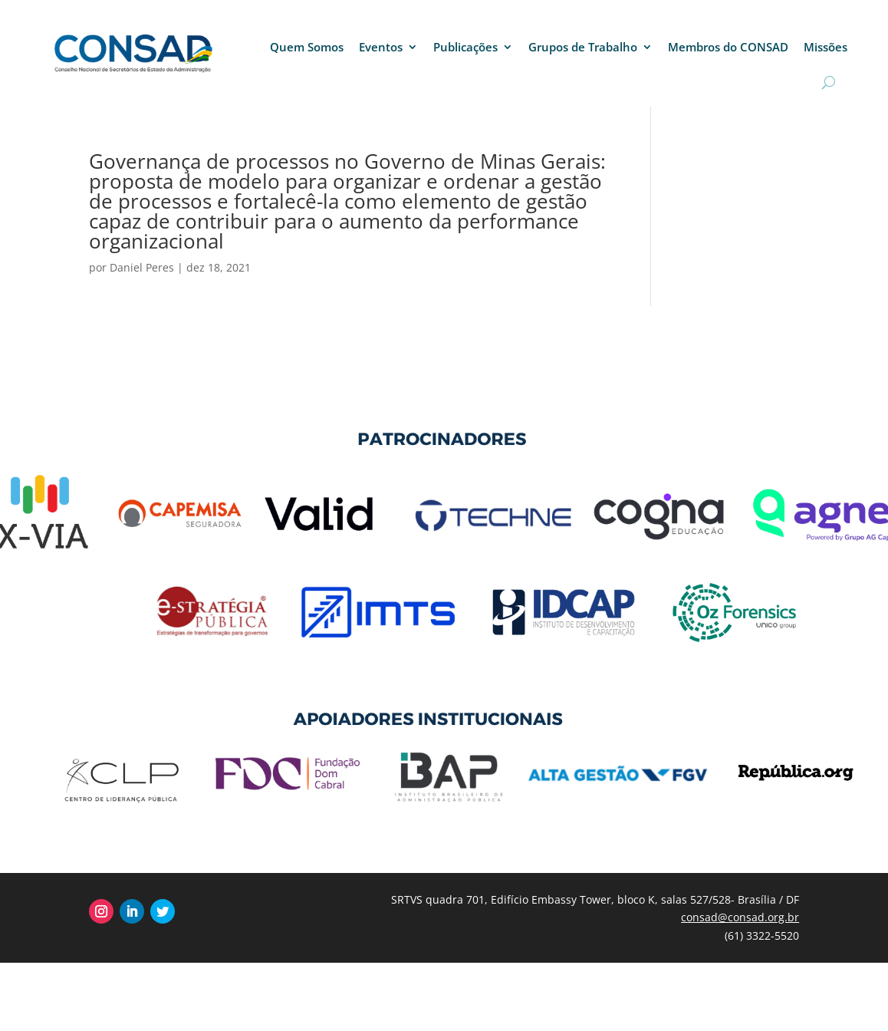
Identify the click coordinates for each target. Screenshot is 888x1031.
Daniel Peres (142, 267)
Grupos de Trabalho (582, 46)
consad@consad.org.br (740, 917)
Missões (825, 46)
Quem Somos (307, 46)
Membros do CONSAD (728, 46)
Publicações (465, 46)
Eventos (381, 46)
